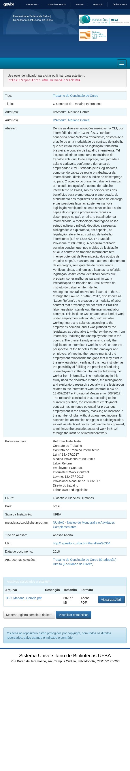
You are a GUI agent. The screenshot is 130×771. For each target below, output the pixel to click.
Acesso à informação (56, 5)
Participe (79, 5)
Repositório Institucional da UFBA (33, 20)
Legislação (98, 5)
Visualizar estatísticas (73, 615)
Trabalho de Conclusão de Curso (75, 95)
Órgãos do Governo (121, 5)
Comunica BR (32, 5)
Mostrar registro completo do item (29, 615)
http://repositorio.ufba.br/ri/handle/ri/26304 (81, 543)
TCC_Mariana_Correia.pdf (23, 598)
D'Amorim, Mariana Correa (71, 120)
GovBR (8, 4)
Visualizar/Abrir (111, 599)
